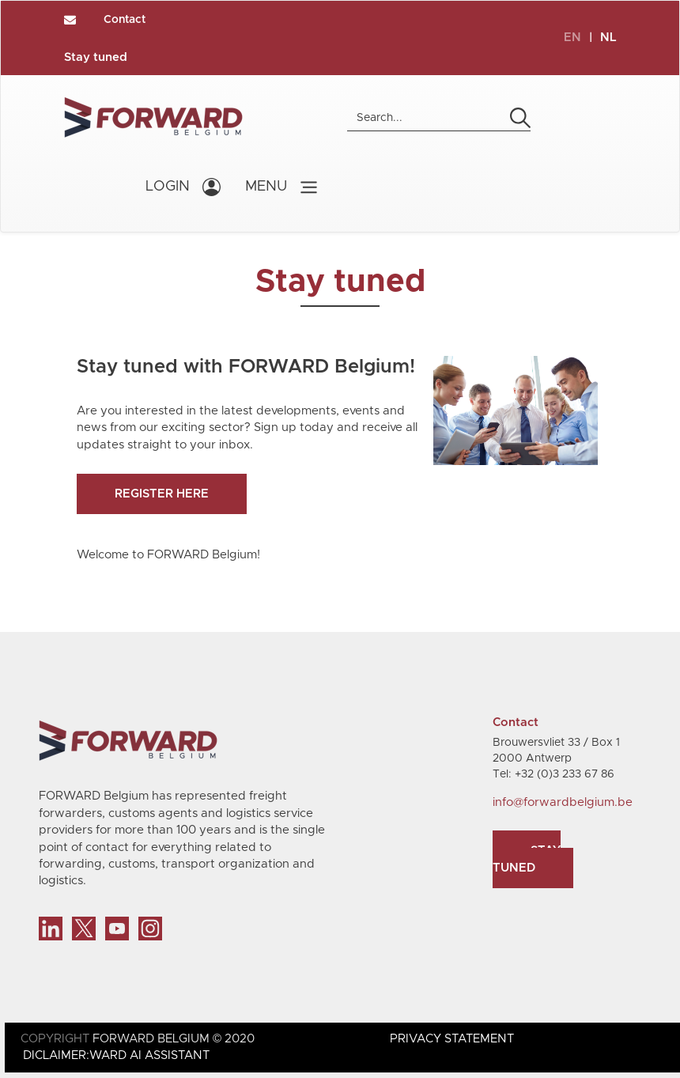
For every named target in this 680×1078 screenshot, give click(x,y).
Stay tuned (95, 57)
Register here (162, 494)
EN (572, 37)
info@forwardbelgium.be (563, 802)
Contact (124, 19)
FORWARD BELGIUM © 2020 (174, 1039)
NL (608, 37)
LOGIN (167, 187)
